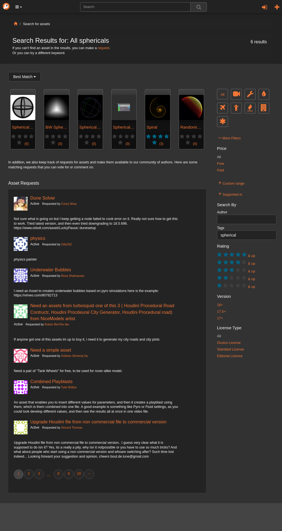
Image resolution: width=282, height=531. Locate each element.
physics (37, 238)
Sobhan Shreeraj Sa (74, 355)
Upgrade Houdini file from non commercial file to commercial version (98, 421)
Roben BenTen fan (57, 324)
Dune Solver (42, 197)
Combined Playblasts (51, 381)
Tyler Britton (69, 387)
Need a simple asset (50, 349)
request (103, 48)
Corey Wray (69, 203)
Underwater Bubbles (50, 269)
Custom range (231, 183)
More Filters (229, 137)
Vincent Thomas (71, 427)
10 (79, 474)
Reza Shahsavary (72, 275)
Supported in (230, 194)
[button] (18, 7)
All (222, 95)
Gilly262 (66, 244)
